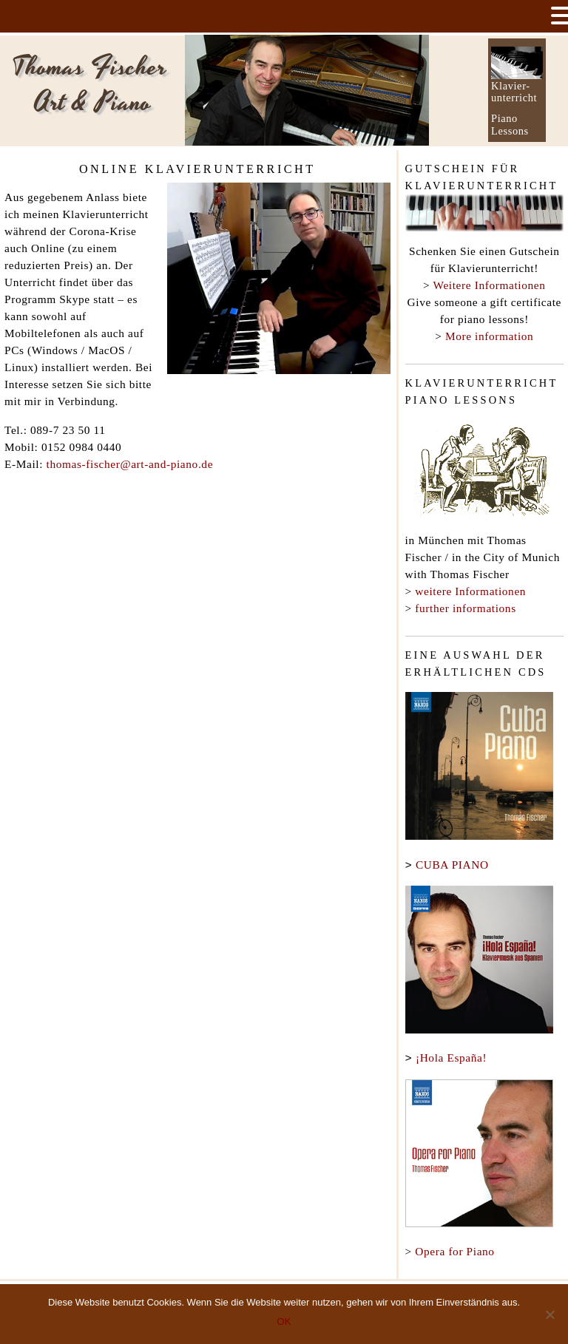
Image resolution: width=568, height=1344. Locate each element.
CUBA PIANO (452, 864)
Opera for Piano (454, 1248)
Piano (504, 118)
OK (284, 1321)
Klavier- (510, 86)
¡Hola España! (451, 1056)
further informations (465, 608)
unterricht (514, 97)
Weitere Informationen (489, 285)
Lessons (510, 131)
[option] (307, 90)
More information (489, 336)
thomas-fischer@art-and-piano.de (130, 464)
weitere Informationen (470, 591)
